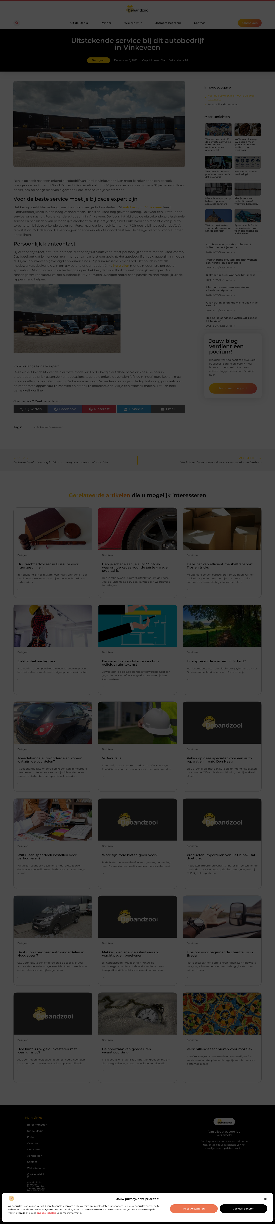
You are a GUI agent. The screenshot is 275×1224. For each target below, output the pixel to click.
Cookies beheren (243, 1208)
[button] (265, 1199)
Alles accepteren (194, 1208)
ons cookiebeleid (46, 1212)
